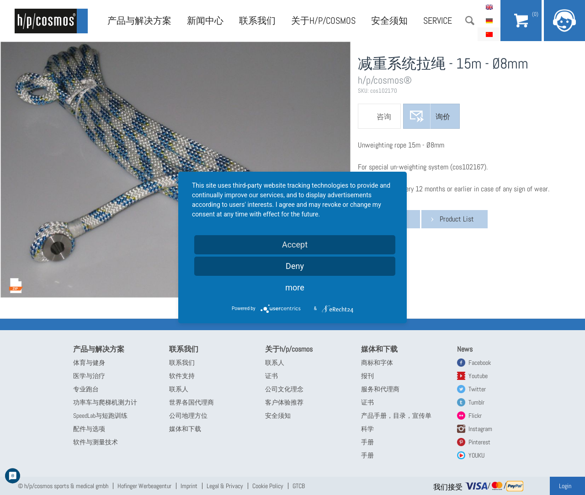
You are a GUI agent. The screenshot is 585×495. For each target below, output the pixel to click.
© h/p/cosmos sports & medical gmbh (63, 486)
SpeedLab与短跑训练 (100, 415)
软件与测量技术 (95, 442)
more (294, 287)
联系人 (178, 389)
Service (437, 20)
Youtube (478, 376)
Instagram (480, 429)
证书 (271, 376)
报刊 (367, 376)
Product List (457, 219)
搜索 (470, 20)
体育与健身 (89, 362)
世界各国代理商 (191, 402)
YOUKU (476, 455)
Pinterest (479, 442)
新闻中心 (205, 20)
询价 (443, 116)
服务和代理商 (380, 389)
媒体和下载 (185, 429)
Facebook (479, 362)
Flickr (475, 415)
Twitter (477, 389)
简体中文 (489, 34)
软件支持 (182, 376)
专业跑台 (86, 389)
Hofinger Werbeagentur (144, 486)
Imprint (189, 486)
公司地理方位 (188, 415)
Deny (295, 266)
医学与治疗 (89, 376)
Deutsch (489, 20)
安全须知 (389, 20)
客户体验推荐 (284, 402)
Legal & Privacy (225, 486)
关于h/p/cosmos (323, 20)
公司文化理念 (284, 389)
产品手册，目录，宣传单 (396, 415)
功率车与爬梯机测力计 (105, 402)
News (465, 349)
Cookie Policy (267, 486)
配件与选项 (89, 429)
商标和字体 (377, 362)
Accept (295, 244)
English (489, 7)
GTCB (298, 486)
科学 (367, 429)
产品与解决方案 (139, 20)
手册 (367, 442)
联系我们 (257, 20)
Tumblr (476, 402)
